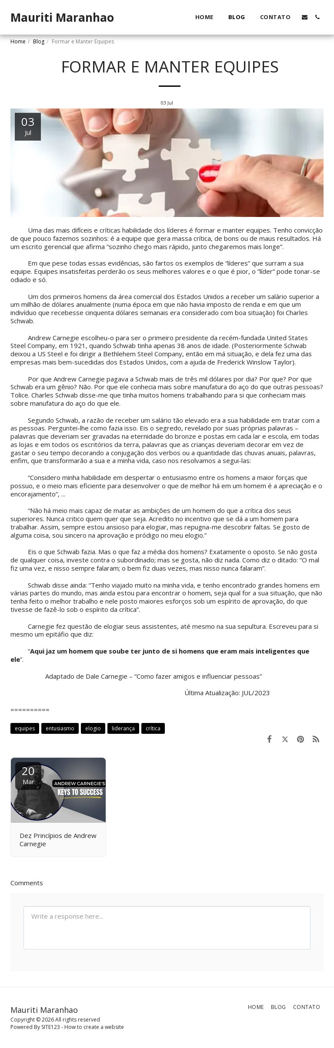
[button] (305, 17)
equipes (25, 728)
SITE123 (50, 1027)
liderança (123, 728)
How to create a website (94, 1027)
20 (28, 774)
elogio (93, 728)
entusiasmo (60, 728)
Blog (38, 41)
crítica (153, 728)
